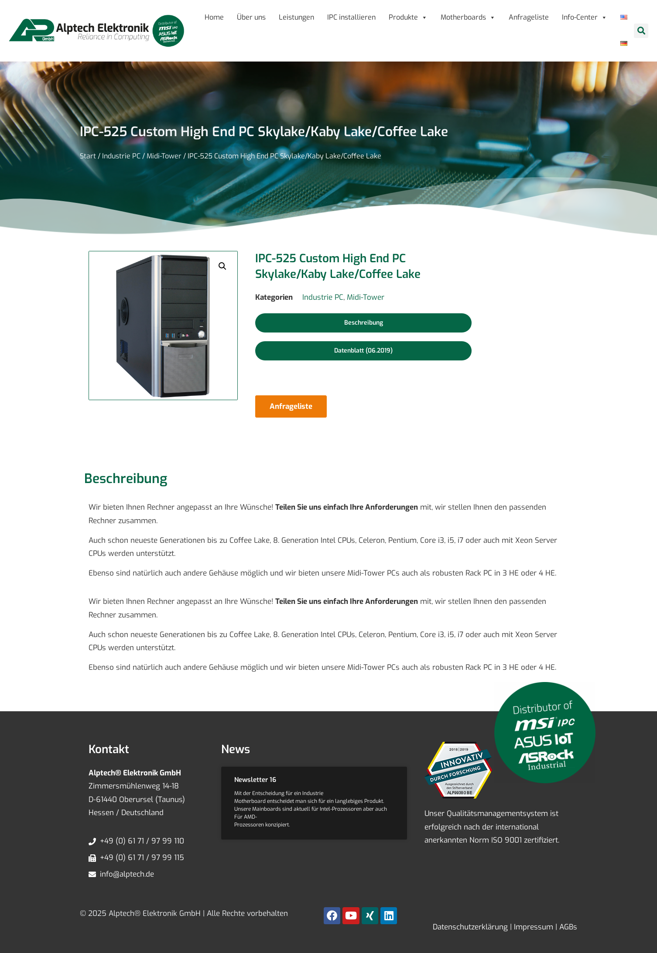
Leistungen (296, 17)
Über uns (251, 17)
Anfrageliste (529, 17)
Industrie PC (121, 156)
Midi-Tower (164, 156)
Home (214, 17)
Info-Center (584, 17)
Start (88, 156)
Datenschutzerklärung (470, 927)
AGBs (567, 927)
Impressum (532, 927)
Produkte (408, 17)
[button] (641, 31)
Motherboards (468, 17)
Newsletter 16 (255, 779)
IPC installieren (351, 17)
